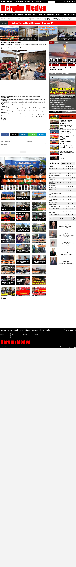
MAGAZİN (28, 15)
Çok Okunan (56, 111)
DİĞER (73, 15)
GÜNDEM (42, 15)
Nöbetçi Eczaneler (25, 1)
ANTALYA (4, 48)
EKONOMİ (13, 15)
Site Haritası (11, 347)
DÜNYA (20, 15)
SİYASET (58, 15)
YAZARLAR (62, 218)
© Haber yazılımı (68, 347)
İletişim (17, 1)
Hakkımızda (10, 1)
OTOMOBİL (50, 15)
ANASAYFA (4, 15)
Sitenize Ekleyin (19, 347)
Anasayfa (3, 1)
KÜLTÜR (66, 15)
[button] (9, 22)
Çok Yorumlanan (69, 111)
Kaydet (23, 152)
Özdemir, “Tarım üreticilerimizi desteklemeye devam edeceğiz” (32, 23)
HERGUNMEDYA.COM (36, 1)
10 (74, 65)
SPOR (35, 15)
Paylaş (5, 134)
